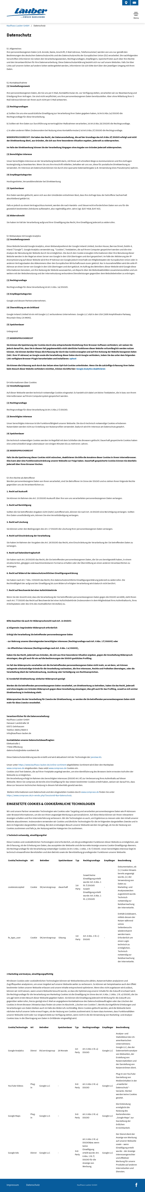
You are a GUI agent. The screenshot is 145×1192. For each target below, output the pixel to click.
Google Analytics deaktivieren (90, 368)
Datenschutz (33, 1184)
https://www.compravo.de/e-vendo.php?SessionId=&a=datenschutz (39, 795)
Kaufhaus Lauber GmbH (18, 25)
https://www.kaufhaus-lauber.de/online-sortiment (42, 764)
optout (73, 358)
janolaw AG (96, 757)
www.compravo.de (15, 768)
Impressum (13, 1184)
